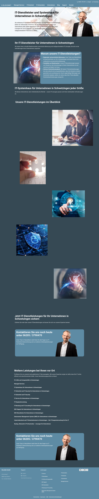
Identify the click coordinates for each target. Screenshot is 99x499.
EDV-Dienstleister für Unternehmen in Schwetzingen (28, 413)
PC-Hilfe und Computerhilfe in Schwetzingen (26, 380)
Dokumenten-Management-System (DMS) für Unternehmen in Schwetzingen (35, 416)
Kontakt (71, 5)
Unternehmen (51, 5)
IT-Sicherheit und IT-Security (22, 394)
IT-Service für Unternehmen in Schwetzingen (26, 398)
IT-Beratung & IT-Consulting (47, 487)
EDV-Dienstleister (45, 484)
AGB (47, 497)
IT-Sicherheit (30, 5)
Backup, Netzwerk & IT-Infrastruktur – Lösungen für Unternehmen (32, 424)
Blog (58, 5)
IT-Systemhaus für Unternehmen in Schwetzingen (28, 387)
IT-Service (44, 473)
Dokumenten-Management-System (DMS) (48, 491)
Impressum (42, 497)
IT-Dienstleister (45, 476)
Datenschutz (36, 497)
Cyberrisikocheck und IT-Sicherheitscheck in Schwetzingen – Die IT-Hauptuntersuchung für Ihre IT (41, 420)
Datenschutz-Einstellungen (55, 497)
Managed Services (19, 5)
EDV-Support (44, 482)
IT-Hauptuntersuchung (20, 402)
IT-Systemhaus (64, 478)
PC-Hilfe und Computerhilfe (47, 479)
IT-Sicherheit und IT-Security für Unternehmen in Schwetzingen (31, 391)
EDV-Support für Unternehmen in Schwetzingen (27, 409)
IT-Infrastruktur (40, 5)
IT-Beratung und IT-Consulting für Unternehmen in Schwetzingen (32, 405)
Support (64, 5)
